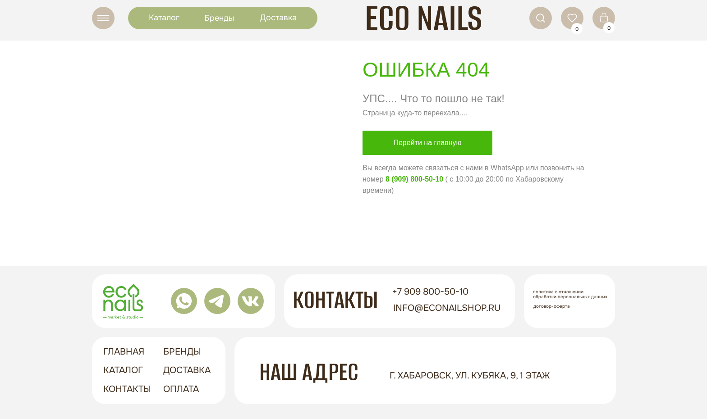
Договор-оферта (551, 306)
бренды (182, 351)
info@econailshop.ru (447, 308)
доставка (187, 370)
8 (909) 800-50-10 (414, 179)
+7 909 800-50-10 (430, 291)
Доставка (278, 18)
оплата (181, 389)
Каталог (164, 18)
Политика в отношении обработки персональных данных (570, 294)
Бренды (219, 18)
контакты (127, 389)
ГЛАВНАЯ (123, 351)
